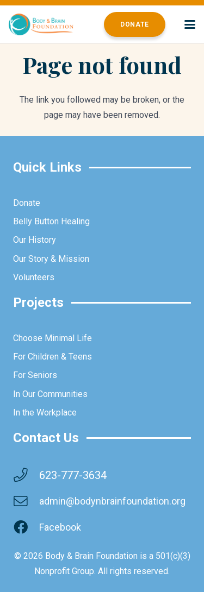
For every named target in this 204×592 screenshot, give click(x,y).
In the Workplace (45, 412)
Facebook (60, 527)
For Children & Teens (52, 356)
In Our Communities (50, 394)
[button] (189, 24)
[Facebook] (26, 527)
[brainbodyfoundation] (41, 24)
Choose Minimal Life (52, 338)
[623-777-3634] (26, 475)
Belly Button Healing (51, 221)
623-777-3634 (73, 475)
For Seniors (35, 375)
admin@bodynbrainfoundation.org (112, 501)
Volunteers (33, 277)
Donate (26, 203)
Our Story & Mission (51, 259)
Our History (34, 240)
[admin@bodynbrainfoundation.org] (26, 501)
